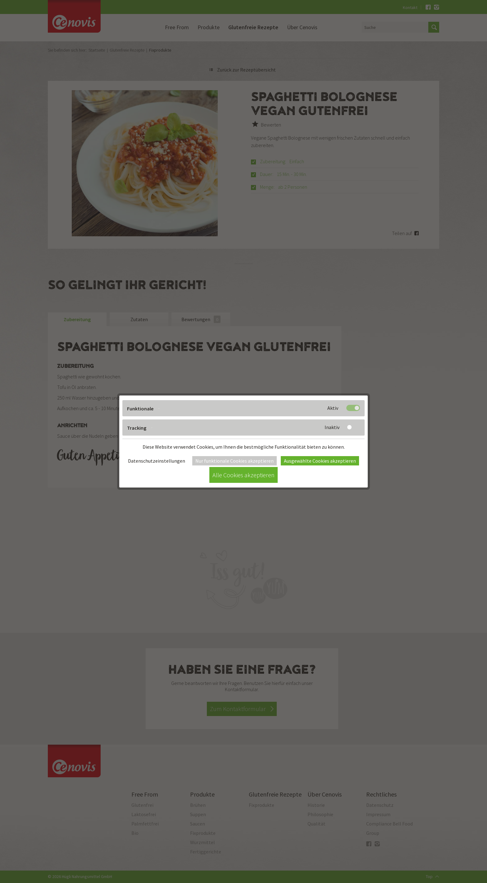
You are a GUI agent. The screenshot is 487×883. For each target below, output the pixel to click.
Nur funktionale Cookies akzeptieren (234, 461)
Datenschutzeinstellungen (156, 461)
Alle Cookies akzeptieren (243, 475)
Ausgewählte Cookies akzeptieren (320, 461)
